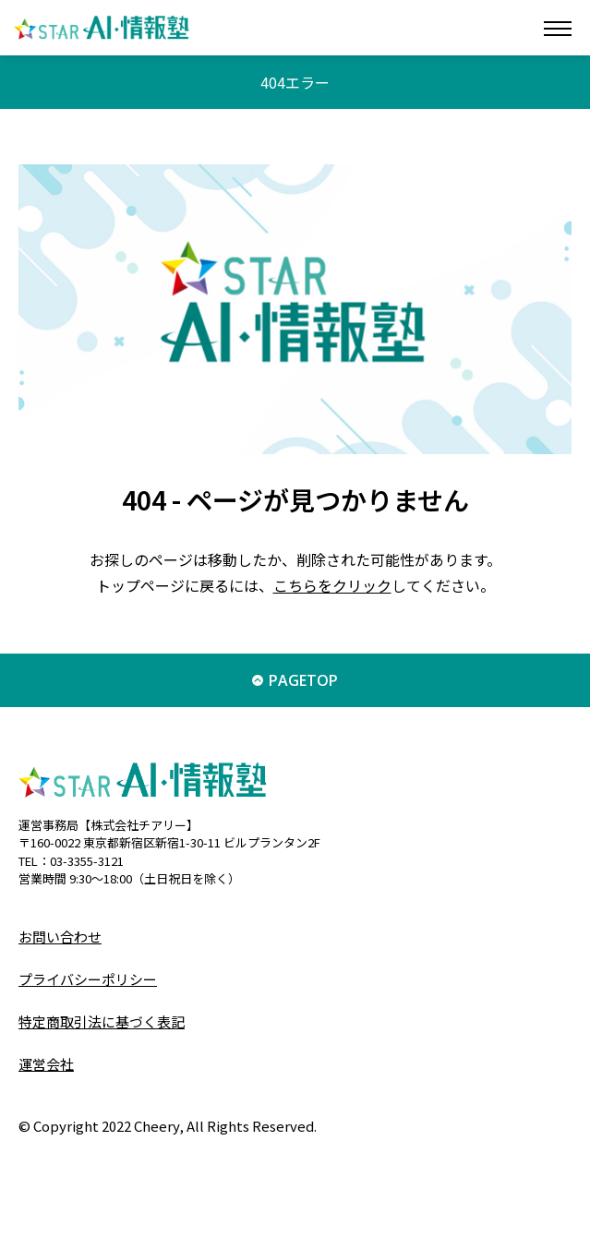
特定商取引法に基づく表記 (101, 1021)
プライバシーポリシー (87, 979)
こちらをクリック (332, 585)
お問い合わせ (60, 936)
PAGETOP (303, 680)
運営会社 (46, 1064)
